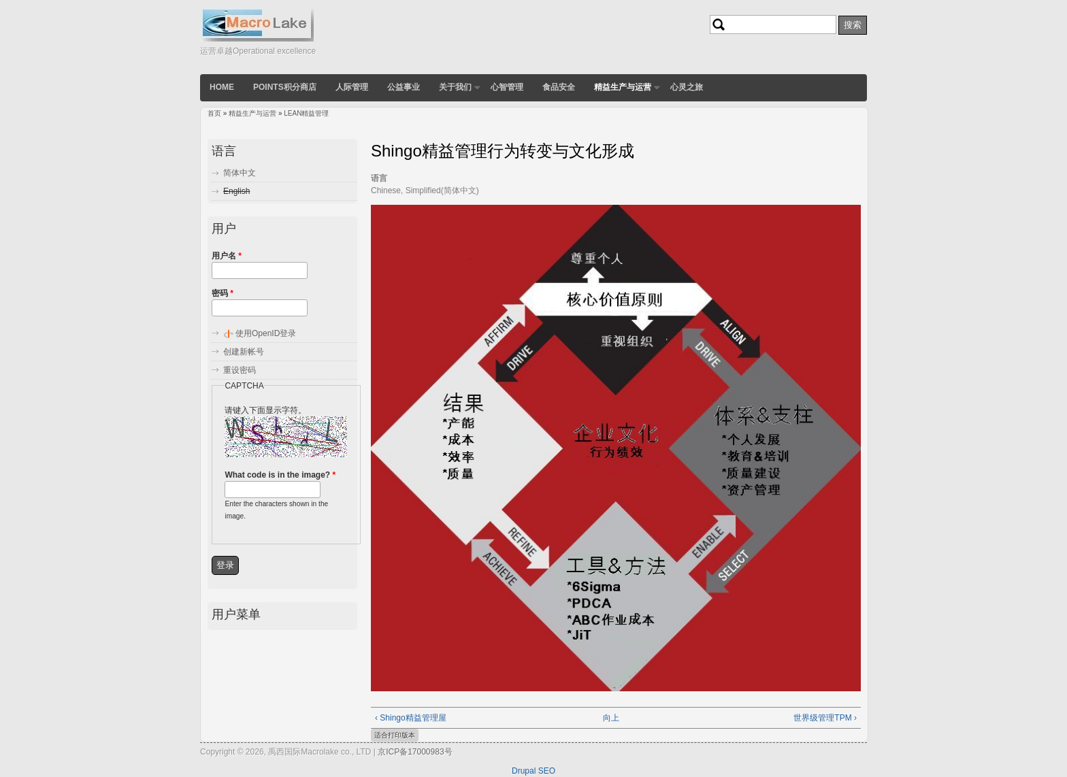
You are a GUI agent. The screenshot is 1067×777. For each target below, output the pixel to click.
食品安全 (558, 87)
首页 (214, 113)
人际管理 (351, 87)
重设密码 (239, 370)
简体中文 (239, 173)
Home (222, 87)
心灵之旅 (686, 87)
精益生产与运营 (622, 87)
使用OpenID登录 (265, 333)
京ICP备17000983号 (415, 752)
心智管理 (507, 87)
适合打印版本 (394, 735)
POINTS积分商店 (284, 87)
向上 (611, 718)
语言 (379, 178)
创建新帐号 (243, 352)
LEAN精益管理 (306, 113)
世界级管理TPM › (825, 718)
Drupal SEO (533, 771)
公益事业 (403, 87)
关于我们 (455, 87)
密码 (222, 293)
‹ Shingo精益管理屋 (410, 718)
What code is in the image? (280, 475)
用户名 (227, 256)
